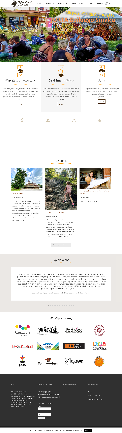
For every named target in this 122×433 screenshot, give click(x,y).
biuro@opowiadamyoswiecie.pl (49, 394)
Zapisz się (41, 417)
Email (39, 406)
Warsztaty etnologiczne (20, 80)
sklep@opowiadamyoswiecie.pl (49, 397)
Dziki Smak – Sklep (61, 80)
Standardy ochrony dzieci (95, 399)
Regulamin (91, 392)
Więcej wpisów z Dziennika (61, 245)
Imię (39, 412)
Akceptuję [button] (88, 430)
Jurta (101, 80)
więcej (20, 104)
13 (69, 305)
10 (64, 305)
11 (66, 305)
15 (73, 305)
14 (71, 305)
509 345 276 (47, 392)
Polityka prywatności (94, 395)
